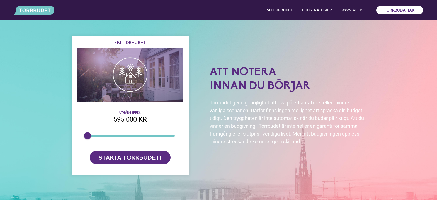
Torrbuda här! (400, 11)
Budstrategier (317, 10)
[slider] (87, 135)
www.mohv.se (355, 10)
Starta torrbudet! (130, 158)
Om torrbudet (278, 10)
